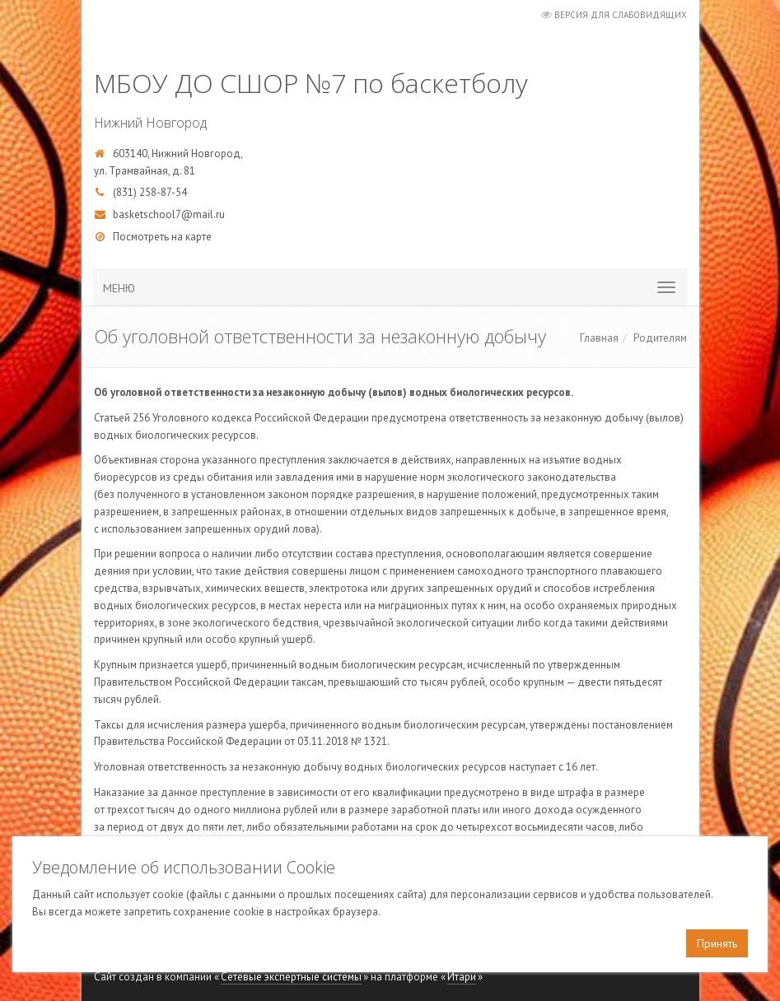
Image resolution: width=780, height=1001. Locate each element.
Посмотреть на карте (162, 237)
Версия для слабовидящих (620, 15)
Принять (717, 943)
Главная (599, 338)
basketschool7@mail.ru (169, 214)
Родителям (660, 338)
